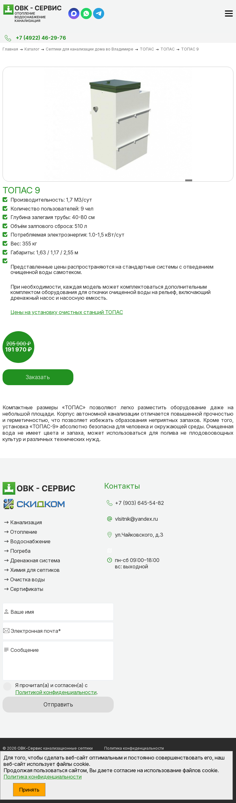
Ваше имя (22, 612)
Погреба (20, 551)
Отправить (58, 704)
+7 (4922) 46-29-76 (41, 38)
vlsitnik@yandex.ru (136, 519)
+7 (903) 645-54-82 (139, 503)
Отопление (23, 532)
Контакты (122, 486)
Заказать (37, 377)
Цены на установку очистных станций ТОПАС (66, 312)
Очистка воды (27, 579)
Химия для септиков (35, 570)
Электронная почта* (35, 631)
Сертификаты (26, 589)
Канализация (26, 522)
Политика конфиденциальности (42, 776)
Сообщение (24, 650)
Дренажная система (35, 560)
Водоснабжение (30, 541)
